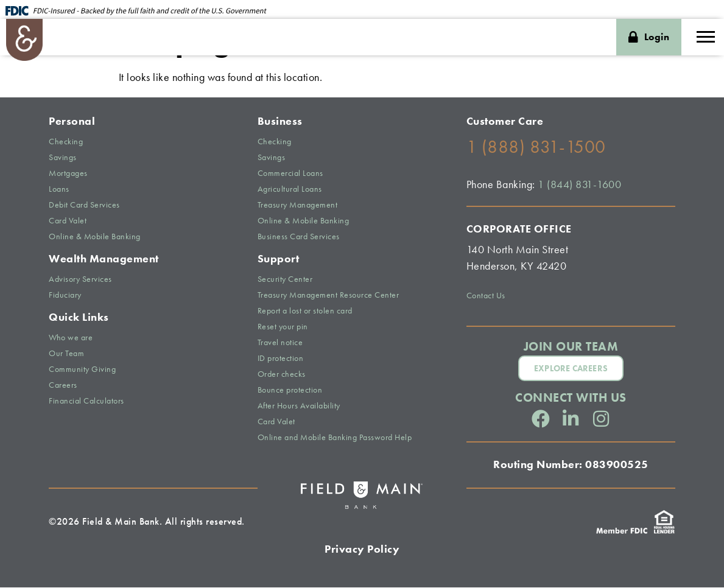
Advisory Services (80, 280)
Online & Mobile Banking (95, 237)
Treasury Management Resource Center (328, 295)
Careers (63, 385)
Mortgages (68, 174)
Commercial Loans (290, 174)
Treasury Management (298, 205)
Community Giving (82, 370)
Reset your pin (283, 327)
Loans (59, 189)
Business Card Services (299, 237)
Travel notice (280, 343)
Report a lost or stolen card (305, 311)
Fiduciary (65, 295)
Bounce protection (290, 390)
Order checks (282, 374)
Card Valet (67, 221)
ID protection (281, 359)
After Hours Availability (299, 406)
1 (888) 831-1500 (536, 147)
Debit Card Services (84, 205)
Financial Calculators (86, 401)
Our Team (66, 354)
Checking (66, 142)
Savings (63, 158)
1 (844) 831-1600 (579, 185)
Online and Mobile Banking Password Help (335, 438)
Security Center (285, 280)
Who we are (71, 338)
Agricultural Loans (290, 189)
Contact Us (485, 296)
